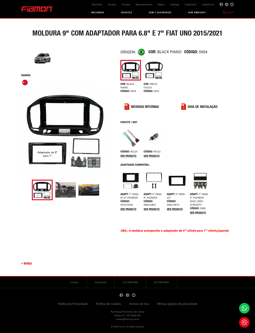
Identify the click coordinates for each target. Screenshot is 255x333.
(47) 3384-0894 (130, 282)
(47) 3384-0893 (161, 282)
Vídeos (161, 4)
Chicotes (126, 12)
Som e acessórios (160, 12)
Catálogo (174, 4)
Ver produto (128, 156)
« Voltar (26, 263)
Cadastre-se (208, 4)
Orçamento (191, 4)
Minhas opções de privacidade (177, 303)
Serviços (112, 4)
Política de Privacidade (73, 303)
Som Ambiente (197, 12)
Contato (126, 4)
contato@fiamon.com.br (127, 319)
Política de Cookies (108, 303)
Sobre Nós (97, 4)
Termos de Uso (139, 303)
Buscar (230, 12)
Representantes (144, 4)
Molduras (98, 12)
